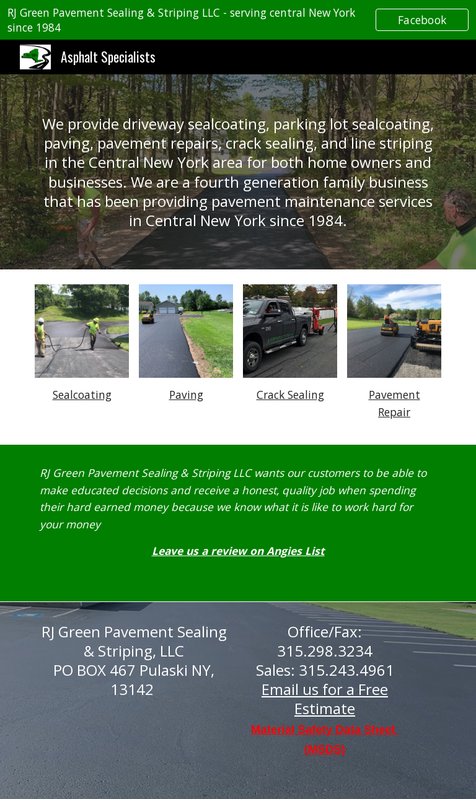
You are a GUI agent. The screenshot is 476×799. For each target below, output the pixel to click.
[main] (238, 172)
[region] (238, 20)
